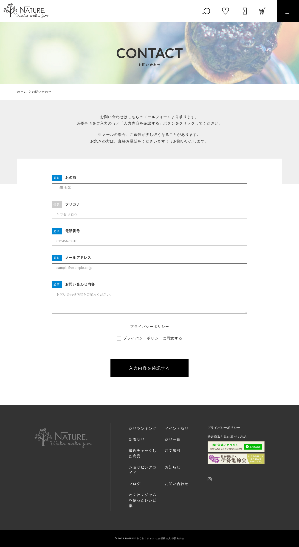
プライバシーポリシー (149, 326)
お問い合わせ (177, 484)
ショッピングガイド (142, 470)
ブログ (135, 484)
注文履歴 (173, 451)
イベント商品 (177, 428)
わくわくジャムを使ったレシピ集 (142, 500)
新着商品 (137, 440)
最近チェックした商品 (142, 453)
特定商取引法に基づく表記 (227, 437)
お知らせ (173, 467)
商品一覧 (173, 440)
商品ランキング (142, 428)
